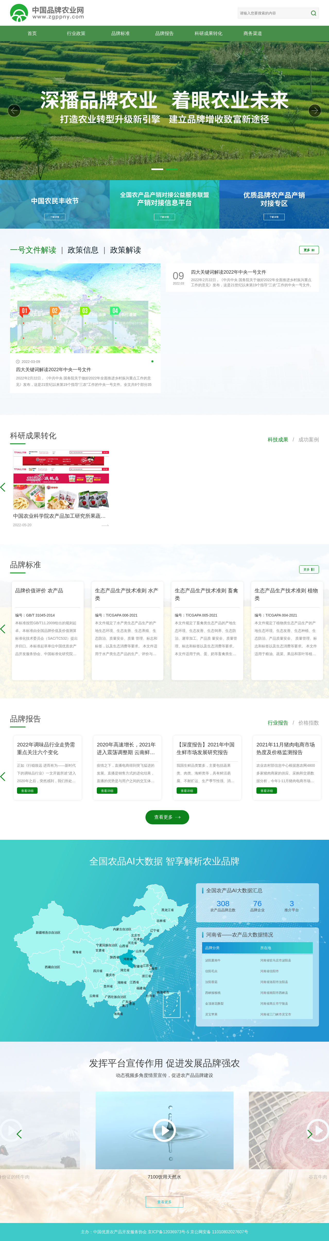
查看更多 (167, 817)
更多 (309, 250)
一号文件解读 (33, 250)
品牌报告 (164, 33)
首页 (32, 33)
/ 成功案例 (303, 439)
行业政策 (76, 33)
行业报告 (278, 723)
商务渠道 (253, 33)
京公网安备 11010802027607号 (219, 1232)
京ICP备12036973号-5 (168, 1232)
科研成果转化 (208, 33)
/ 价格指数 (303, 723)
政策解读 (125, 250)
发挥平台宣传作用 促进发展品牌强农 (164, 1063)
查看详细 (27, 791)
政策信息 (83, 250)
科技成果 (278, 439)
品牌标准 (120, 33)
